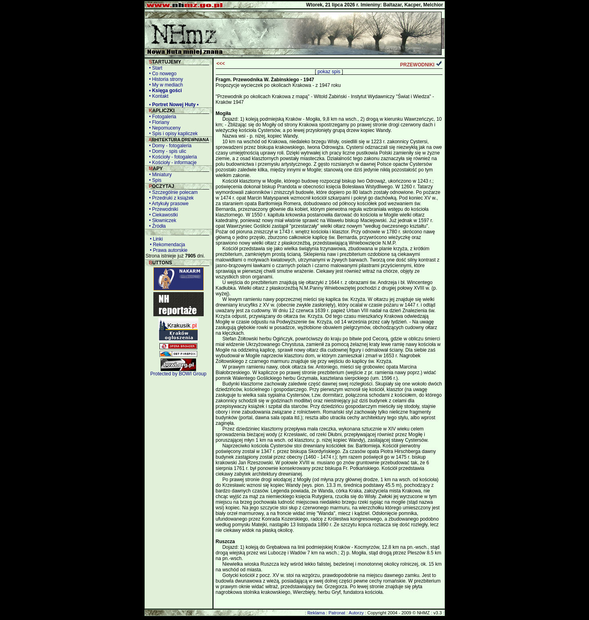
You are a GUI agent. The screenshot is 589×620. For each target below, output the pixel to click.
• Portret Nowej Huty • (173, 104)
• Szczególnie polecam (172, 192)
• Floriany (158, 122)
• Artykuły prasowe (168, 203)
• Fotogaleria (161, 116)
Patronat (337, 612)
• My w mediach (165, 85)
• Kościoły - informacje (172, 162)
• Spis (154, 180)
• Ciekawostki (162, 215)
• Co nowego (162, 73)
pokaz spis (329, 71)
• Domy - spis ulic (166, 151)
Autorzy (356, 612)
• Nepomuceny (164, 128)
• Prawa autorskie (167, 250)
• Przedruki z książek (170, 198)
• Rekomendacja (166, 244)
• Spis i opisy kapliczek (172, 133)
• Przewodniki (162, 209)
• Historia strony (165, 79)
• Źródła (156, 226)
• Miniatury (159, 174)
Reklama (315, 612)
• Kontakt (158, 96)
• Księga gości (164, 90)
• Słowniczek (161, 220)
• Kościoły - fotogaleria (172, 157)
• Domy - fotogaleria (169, 145)
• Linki (155, 239)
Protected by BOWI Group (178, 374)
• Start (155, 68)
